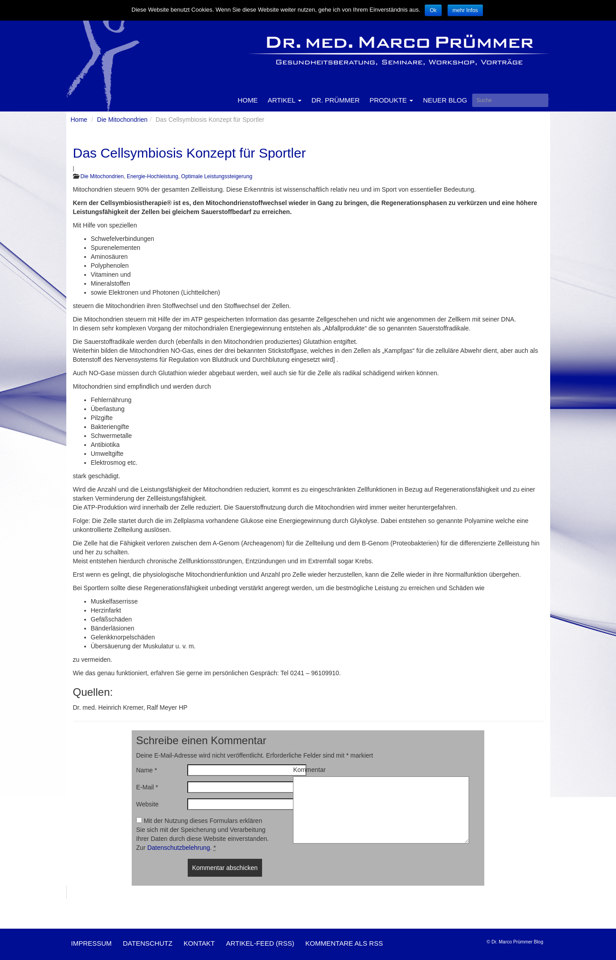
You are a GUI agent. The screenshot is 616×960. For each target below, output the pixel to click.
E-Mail (147, 787)
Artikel (284, 100)
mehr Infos (465, 10)
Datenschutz (147, 943)
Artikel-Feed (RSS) (260, 943)
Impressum (91, 943)
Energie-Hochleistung (152, 176)
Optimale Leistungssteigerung (216, 176)
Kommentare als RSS (344, 943)
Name (146, 770)
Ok (433, 10)
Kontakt (199, 943)
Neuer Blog (445, 100)
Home (247, 100)
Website (147, 804)
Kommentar (309, 769)
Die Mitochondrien (122, 119)
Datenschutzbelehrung (178, 847)
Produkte (392, 100)
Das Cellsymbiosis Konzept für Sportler (189, 153)
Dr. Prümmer (335, 100)
